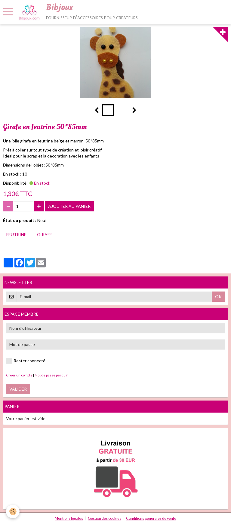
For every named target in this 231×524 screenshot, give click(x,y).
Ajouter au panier (69, 206)
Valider (18, 388)
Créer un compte (19, 375)
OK (218, 296)
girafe (44, 234)
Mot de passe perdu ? (51, 375)
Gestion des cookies (104, 518)
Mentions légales (69, 518)
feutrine (16, 234)
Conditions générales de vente (151, 518)
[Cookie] (13, 511)
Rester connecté (25, 361)
